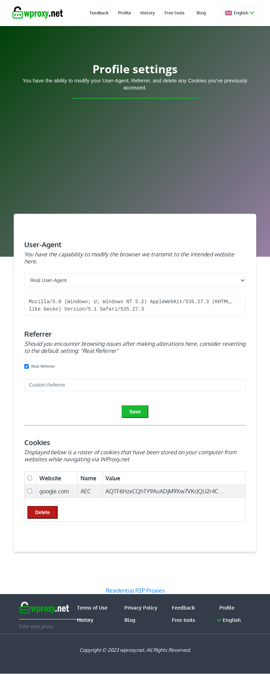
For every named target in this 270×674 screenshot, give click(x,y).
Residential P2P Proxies (135, 590)
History (155, 12)
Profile (136, 12)
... (222, 491)
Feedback (115, 12)
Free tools (178, 12)
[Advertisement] (135, 160)
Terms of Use (92, 608)
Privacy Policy (141, 608)
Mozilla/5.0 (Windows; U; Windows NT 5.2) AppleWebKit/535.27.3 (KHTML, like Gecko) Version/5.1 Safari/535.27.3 (135, 306)
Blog (200, 12)
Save (135, 411)
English (243, 12)
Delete (42, 512)
